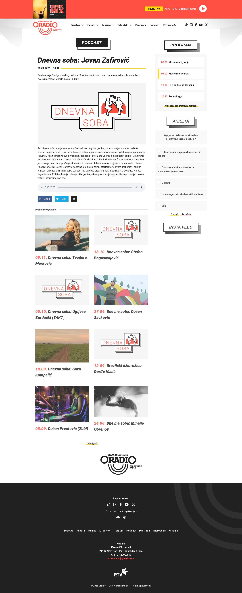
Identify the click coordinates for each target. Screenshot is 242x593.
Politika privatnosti (141, 586)
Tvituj (61, 198)
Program (140, 25)
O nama (173, 530)
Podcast (154, 25)
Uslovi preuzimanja (119, 586)
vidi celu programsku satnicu (180, 105)
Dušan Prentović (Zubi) (68, 436)
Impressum (159, 530)
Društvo (75, 25)
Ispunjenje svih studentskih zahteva (182, 202)
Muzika (106, 25)
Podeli (44, 198)
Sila (164, 213)
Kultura (91, 25)
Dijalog (166, 190)
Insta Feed (181, 235)
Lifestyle (123, 25)
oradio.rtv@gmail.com (121, 558)
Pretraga (170, 25)
